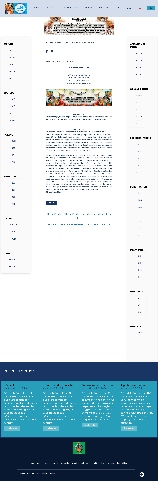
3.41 (139, 109)
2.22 (139, 158)
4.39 (13, 64)
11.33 (140, 193)
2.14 (139, 298)
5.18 (139, 214)
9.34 (140, 354)
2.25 (140, 165)
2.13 (139, 144)
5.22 (140, 123)
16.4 (13, 232)
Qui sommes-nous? (39, 463)
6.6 (139, 74)
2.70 (13, 197)
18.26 (14, 239)
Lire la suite (12, 428)
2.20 (140, 151)
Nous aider (65, 463)
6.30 (13, 113)
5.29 (13, 71)
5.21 (139, 312)
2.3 (139, 305)
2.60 (13, 183)
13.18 (13, 106)
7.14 (13, 204)
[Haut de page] (142, 476)
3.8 (13, 155)
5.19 (139, 221)
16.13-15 (15, 225)
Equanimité (67, 61)
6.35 (140, 60)
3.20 (13, 148)
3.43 (140, 116)
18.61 (13, 266)
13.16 (13, 99)
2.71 (13, 57)
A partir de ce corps (133, 385)
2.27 (140, 172)
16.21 (140, 95)
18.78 (140, 207)
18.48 (140, 200)
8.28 (13, 78)
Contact (54, 463)
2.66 (13, 50)
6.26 (140, 53)
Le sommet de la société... (58, 385)
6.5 (139, 67)
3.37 (140, 102)
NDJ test (9, 385)
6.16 (13, 162)
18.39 (14, 141)
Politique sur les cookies (116, 463)
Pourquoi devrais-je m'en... (98, 385)
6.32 (140, 228)
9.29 (13, 120)
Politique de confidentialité (92, 463)
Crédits (75, 463)
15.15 (13, 259)
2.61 (13, 190)
